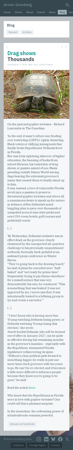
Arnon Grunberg (18, 4)
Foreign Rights (37, 445)
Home (7, 12)
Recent (13, 32)
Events (41, 12)
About (29, 12)
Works (18, 12)
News (52, 12)
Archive (27, 32)
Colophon (18, 445)
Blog (62, 12)
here (32, 387)
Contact (55, 445)
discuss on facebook (22, 424)
